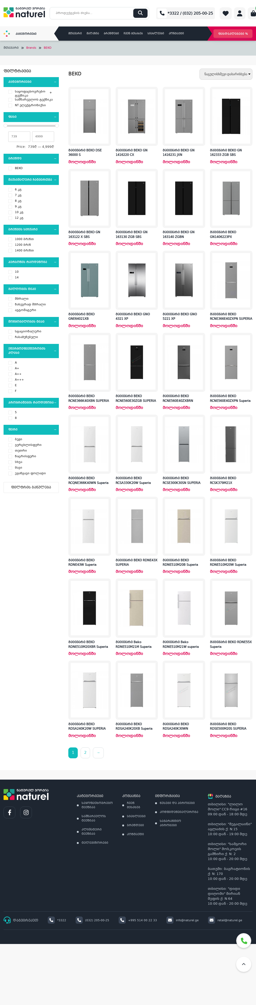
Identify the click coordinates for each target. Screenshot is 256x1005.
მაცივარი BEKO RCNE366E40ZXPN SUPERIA (231, 317)
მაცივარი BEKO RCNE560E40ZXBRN (178, 399)
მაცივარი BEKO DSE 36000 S (85, 153)
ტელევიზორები (95, 843)
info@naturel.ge (182, 920)
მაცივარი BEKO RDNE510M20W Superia (228, 563)
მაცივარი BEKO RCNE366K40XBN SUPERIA (88, 399)
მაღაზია (93, 34)
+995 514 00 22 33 (138, 920)
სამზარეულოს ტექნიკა (94, 818)
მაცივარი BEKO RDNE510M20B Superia (180, 563)
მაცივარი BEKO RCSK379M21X (223, 481)
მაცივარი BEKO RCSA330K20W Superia (133, 481)
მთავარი (75, 34)
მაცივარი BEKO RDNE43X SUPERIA (136, 563)
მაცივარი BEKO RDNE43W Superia (82, 563)
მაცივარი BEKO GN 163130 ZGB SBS (132, 235)
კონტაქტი (176, 34)
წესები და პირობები (177, 803)
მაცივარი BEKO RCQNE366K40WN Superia (88, 481)
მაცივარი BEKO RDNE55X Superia (231, 645)
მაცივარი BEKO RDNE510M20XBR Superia (88, 645)
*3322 (57, 920)
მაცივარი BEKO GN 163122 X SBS (84, 235)
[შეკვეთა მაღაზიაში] (226, 74)
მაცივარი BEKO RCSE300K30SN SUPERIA (181, 481)
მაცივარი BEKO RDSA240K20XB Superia (134, 727)
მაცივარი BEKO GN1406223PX (223, 235)
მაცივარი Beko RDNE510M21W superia (181, 645)
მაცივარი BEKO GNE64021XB (81, 317)
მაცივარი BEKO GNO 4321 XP (133, 317)
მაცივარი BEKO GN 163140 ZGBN (179, 235)
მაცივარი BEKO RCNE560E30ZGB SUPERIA (136, 399)
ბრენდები (111, 34)
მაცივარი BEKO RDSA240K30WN (176, 727)
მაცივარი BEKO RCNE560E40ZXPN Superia (230, 399)
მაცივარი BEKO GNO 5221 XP (180, 317)
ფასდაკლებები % (233, 34)
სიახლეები (156, 34)
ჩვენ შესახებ (133, 34)
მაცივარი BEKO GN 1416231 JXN (179, 153)
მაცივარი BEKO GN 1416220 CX (132, 153)
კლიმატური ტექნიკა (92, 832)
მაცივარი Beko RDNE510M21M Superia (134, 645)
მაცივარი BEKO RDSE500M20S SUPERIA (228, 727)
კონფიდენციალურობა (179, 812)
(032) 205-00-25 (92, 920)
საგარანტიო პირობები (170, 823)
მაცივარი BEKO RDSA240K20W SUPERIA (87, 727)
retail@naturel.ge (225, 920)
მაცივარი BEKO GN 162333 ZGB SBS (226, 153)
